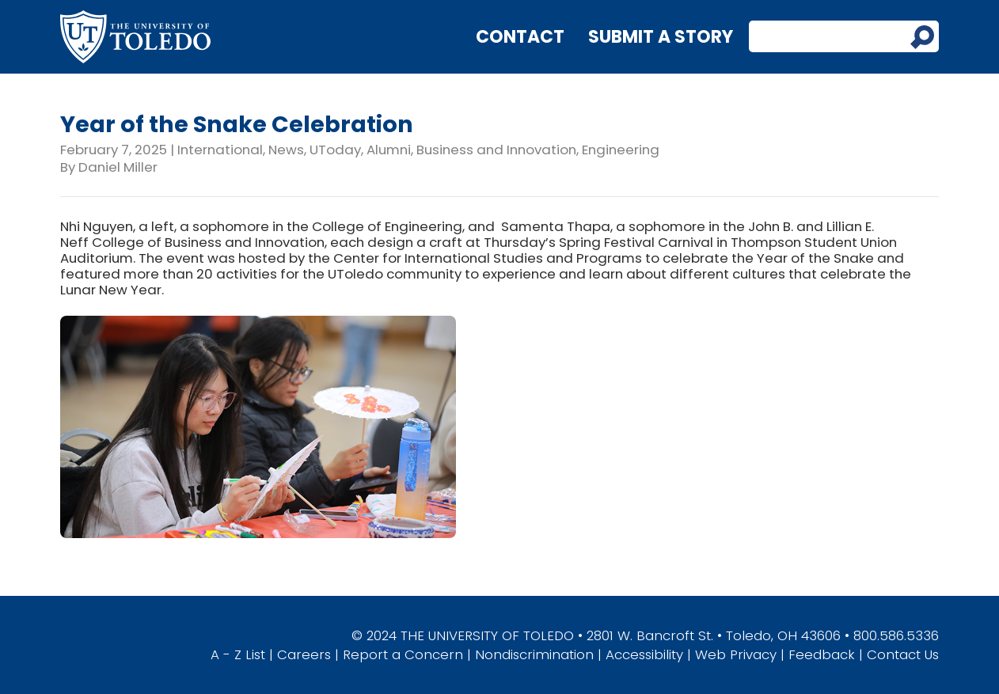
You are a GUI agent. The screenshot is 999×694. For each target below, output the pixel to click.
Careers (304, 654)
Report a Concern (403, 654)
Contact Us (903, 654)
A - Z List (238, 654)
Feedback (821, 654)
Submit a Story (660, 37)
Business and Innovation (496, 149)
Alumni (389, 149)
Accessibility (644, 654)
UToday (335, 149)
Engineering (620, 149)
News (286, 149)
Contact (520, 37)
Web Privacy (736, 654)
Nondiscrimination (534, 654)
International (220, 149)
